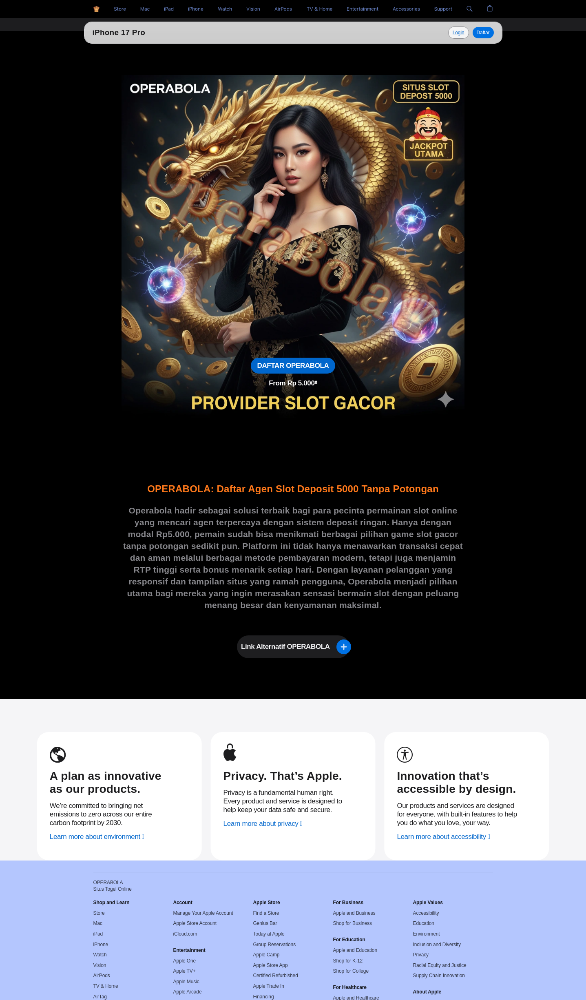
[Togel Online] (224, 9)
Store (99, 913)
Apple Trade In (268, 986)
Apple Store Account (195, 923)
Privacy (421, 955)
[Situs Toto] (196, 9)
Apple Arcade (187, 992)
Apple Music (186, 982)
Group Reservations (274, 944)
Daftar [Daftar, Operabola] (483, 32)
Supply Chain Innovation (439, 975)
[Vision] (253, 9)
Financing (263, 997)
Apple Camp (266, 955)
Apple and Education (355, 950)
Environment (426, 934)
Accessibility (426, 913)
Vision (99, 965)
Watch (100, 955)
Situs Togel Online (127, 32)
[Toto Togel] (145, 9)
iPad (98, 934)
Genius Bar (265, 923)
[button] (469, 9)
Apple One (184, 961)
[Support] (443, 9)
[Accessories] (406, 9)
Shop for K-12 (348, 961)
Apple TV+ (184, 971)
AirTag (100, 997)
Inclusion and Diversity (437, 944)
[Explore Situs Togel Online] (459, 32)
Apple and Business (354, 913)
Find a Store (266, 913)
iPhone (100, 944)
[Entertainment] (363, 9)
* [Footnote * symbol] (316, 383)
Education (423, 923)
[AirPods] (283, 9)
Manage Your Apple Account (203, 913)
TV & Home (105, 986)
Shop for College (351, 971)
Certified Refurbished (275, 975)
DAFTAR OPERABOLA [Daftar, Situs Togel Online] (293, 365)
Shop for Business (352, 923)
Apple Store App (270, 965)
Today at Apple (269, 934)
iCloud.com (185, 934)
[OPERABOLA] (96, 9)
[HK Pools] (169, 9)
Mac (97, 923)
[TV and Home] (319, 9)
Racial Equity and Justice (440, 965)
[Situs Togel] (120, 9)
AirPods (101, 975)
